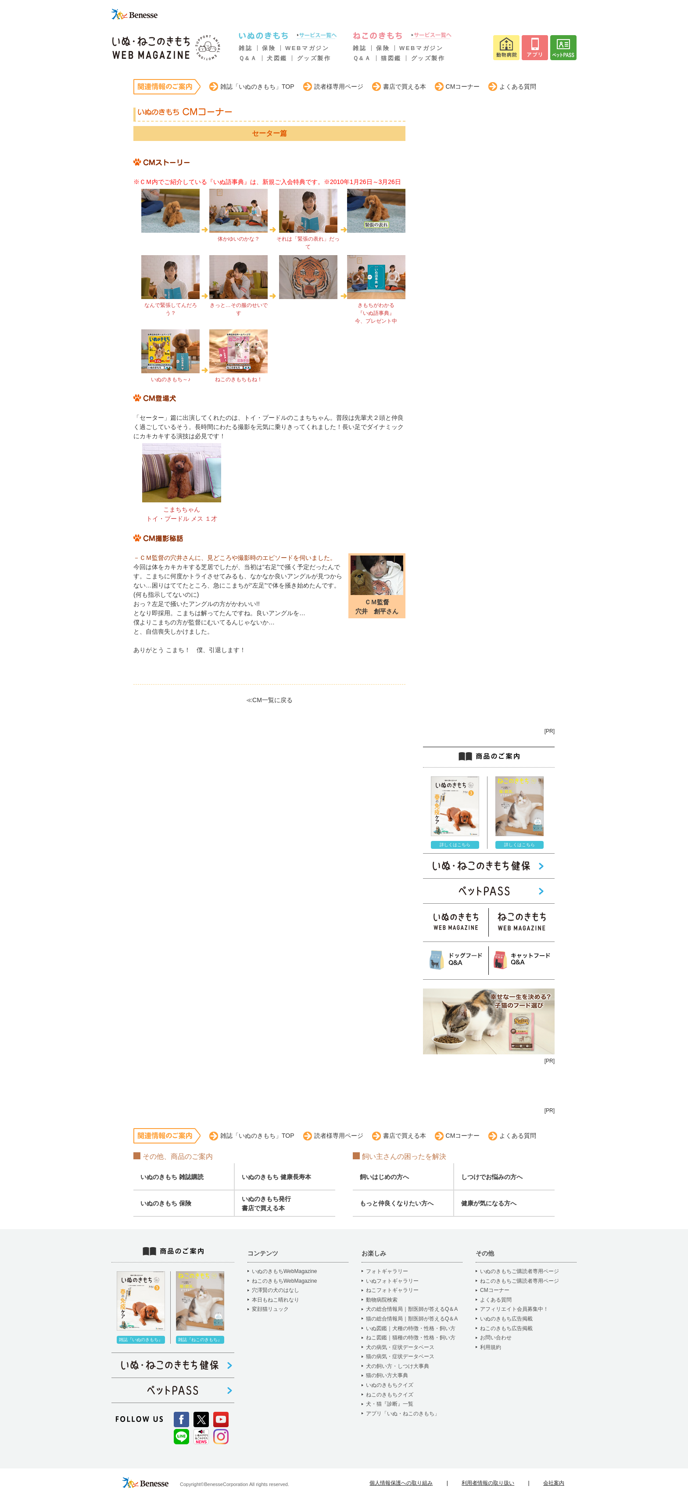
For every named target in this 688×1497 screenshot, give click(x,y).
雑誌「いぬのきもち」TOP (257, 86)
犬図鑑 (277, 58)
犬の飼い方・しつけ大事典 (397, 1366)
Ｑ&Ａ (248, 58)
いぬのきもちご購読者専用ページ (519, 1271)
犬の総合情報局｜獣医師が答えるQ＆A (412, 1309)
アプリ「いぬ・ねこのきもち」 (403, 1413)
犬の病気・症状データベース (400, 1347)
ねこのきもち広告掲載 (506, 1328)
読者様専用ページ (338, 86)
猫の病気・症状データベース (400, 1356)
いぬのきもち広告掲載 (506, 1319)
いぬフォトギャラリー (392, 1281)
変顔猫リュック (270, 1309)
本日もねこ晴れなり (275, 1300)
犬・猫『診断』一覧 (389, 1404)
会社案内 (553, 1483)
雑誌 (245, 48)
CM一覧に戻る (272, 699)
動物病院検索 (382, 1300)
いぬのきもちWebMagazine (284, 1271)
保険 (269, 48)
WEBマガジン (307, 48)
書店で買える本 (404, 86)
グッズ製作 (314, 58)
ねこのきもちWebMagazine (284, 1281)
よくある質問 (517, 86)
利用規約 (490, 1347)
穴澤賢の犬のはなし (275, 1290)
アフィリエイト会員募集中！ (514, 1309)
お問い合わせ (496, 1338)
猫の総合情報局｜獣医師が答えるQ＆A (412, 1319)
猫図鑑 (391, 58)
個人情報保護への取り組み (401, 1483)
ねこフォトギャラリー (392, 1290)
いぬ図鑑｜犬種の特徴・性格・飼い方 (410, 1328)
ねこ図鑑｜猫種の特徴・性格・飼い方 (410, 1338)
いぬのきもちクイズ (389, 1385)
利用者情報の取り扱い (488, 1483)
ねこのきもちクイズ (389, 1395)
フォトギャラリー (387, 1271)
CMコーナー (463, 86)
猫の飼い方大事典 (387, 1375)
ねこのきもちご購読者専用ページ (519, 1281)
